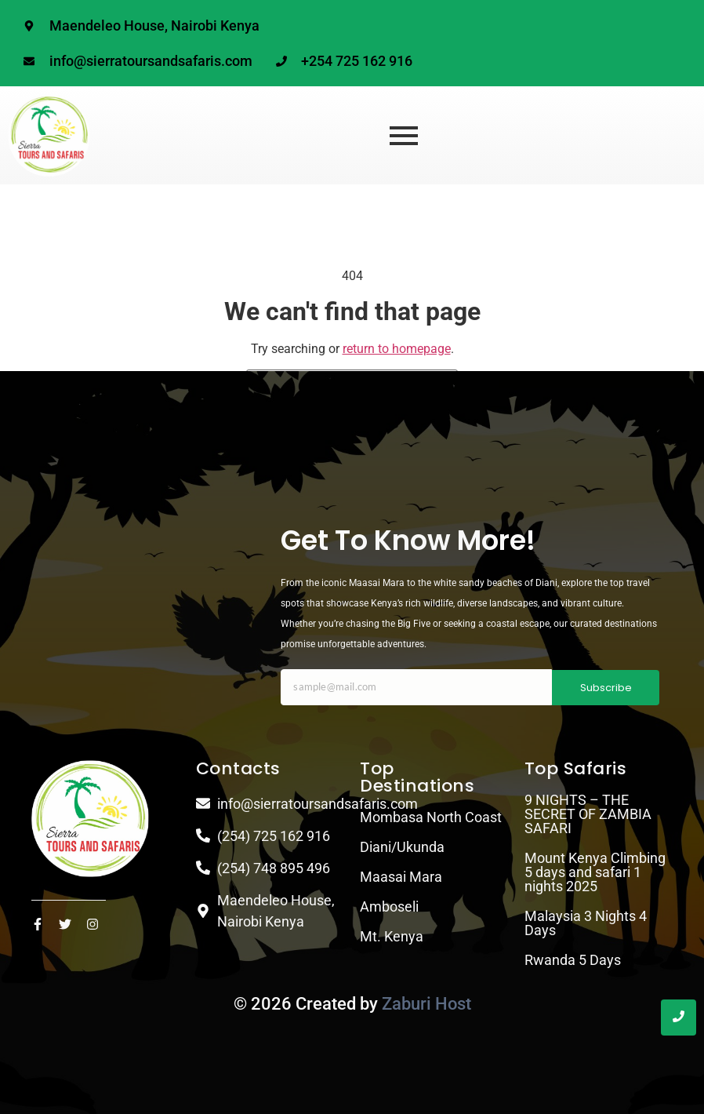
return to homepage (397, 348)
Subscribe (606, 687)
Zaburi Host (426, 1004)
